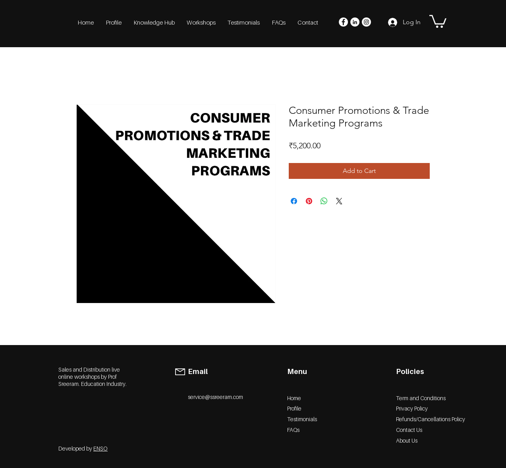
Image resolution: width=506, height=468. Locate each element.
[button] (437, 20)
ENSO (100, 448)
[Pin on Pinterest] (309, 201)
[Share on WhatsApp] (324, 201)
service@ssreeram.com (215, 396)
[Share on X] (339, 201)
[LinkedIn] (354, 22)
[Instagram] (366, 22)
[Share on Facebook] (294, 201)
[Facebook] (343, 22)
